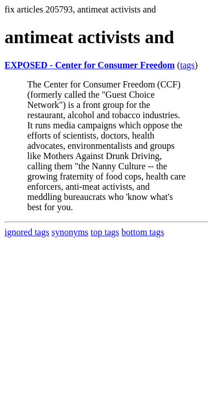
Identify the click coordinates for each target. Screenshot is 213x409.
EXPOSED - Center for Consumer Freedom (90, 65)
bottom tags (143, 232)
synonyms (70, 232)
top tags (105, 232)
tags (187, 65)
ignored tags (27, 232)
